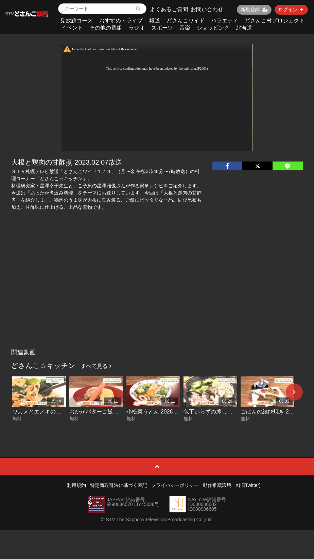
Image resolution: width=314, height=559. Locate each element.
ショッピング (213, 28)
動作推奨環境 (217, 485)
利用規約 (76, 485)
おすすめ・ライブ (121, 20)
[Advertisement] (157, 294)
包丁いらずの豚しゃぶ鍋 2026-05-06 (228, 411)
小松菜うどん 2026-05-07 (157, 411)
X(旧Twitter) (248, 485)
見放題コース (76, 20)
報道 (154, 20)
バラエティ (224, 20)
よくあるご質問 (169, 9)
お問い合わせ (207, 9)
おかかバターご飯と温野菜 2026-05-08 (116, 411)
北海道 (244, 28)
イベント (72, 28)
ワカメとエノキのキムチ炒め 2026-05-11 (62, 411)
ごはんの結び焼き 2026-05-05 (277, 411)
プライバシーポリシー (175, 485)
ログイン (291, 9)
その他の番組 (105, 28)
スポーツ (162, 28)
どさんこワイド (186, 20)
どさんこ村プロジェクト (274, 20)
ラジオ (136, 28)
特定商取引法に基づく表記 (118, 485)
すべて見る (96, 366)
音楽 (184, 28)
